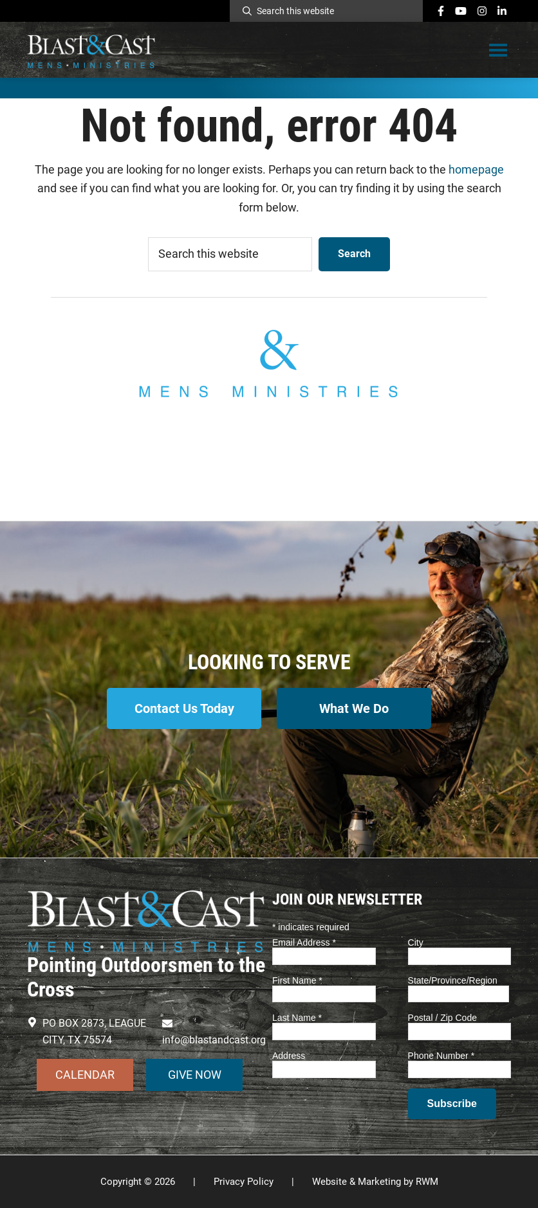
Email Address (304, 942)
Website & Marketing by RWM (375, 1181)
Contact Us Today (184, 708)
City (415, 942)
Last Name (297, 1018)
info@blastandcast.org (269, 458)
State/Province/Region (452, 980)
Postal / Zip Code (442, 1018)
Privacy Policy (244, 1181)
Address (288, 1055)
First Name (297, 980)
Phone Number (441, 1055)
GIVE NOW (194, 1074)
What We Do (354, 708)
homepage (476, 169)
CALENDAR (85, 1074)
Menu (498, 49)
